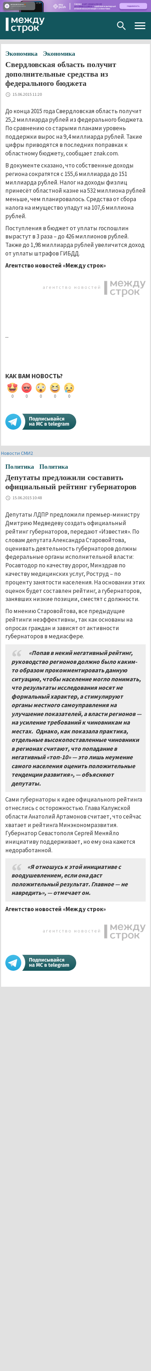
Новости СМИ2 (17, 453)
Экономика (21, 53)
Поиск (121, 25)
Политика (19, 466)
